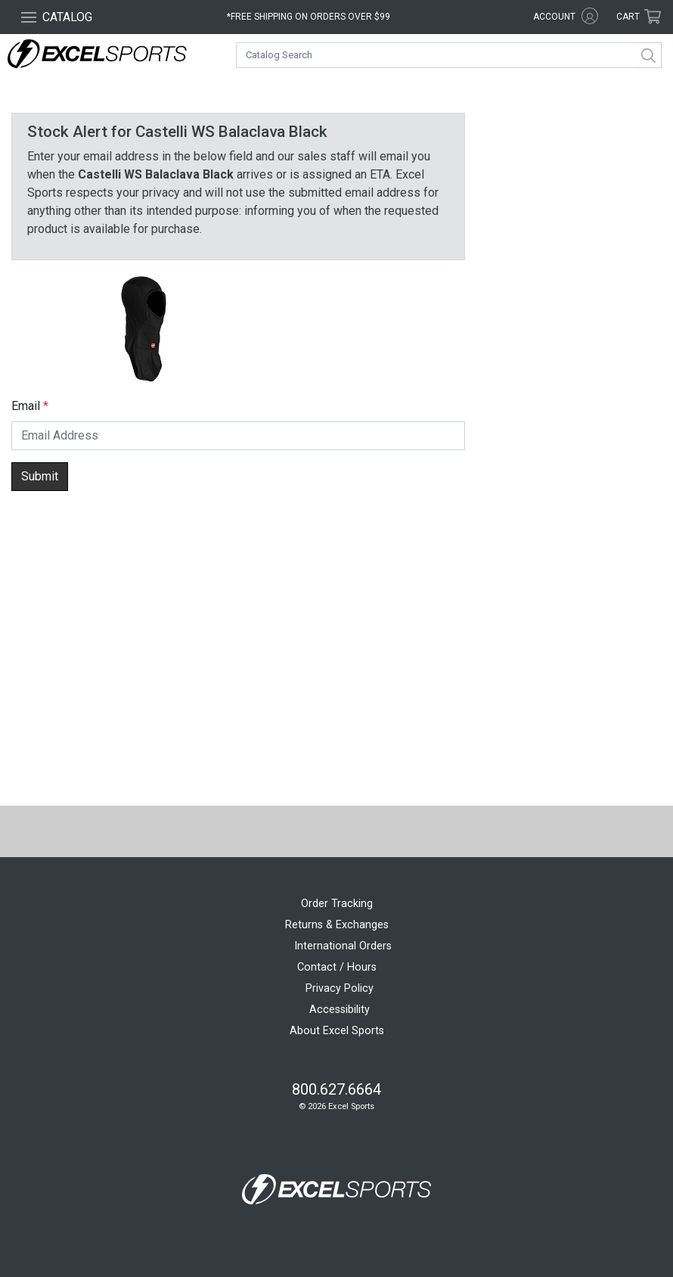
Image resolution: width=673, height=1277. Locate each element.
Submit (39, 476)
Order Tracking (337, 903)
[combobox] (449, 55)
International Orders (343, 946)
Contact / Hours (337, 967)
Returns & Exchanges (337, 924)
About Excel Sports (337, 1030)
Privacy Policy (339, 988)
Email (25, 406)
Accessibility (339, 1009)
